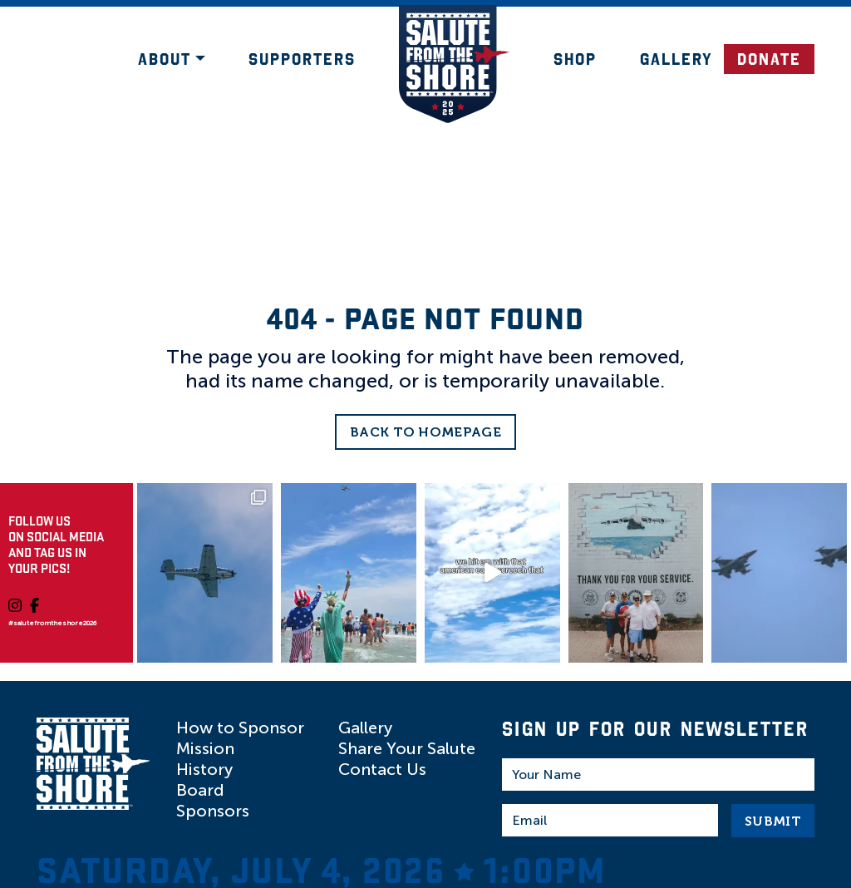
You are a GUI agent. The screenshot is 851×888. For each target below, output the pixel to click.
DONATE (769, 59)
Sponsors (212, 811)
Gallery (676, 59)
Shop (575, 59)
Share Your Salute (406, 748)
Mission (205, 748)
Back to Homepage (425, 432)
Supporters (302, 59)
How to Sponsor (240, 728)
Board (200, 790)
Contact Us (382, 769)
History (204, 769)
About (164, 59)
